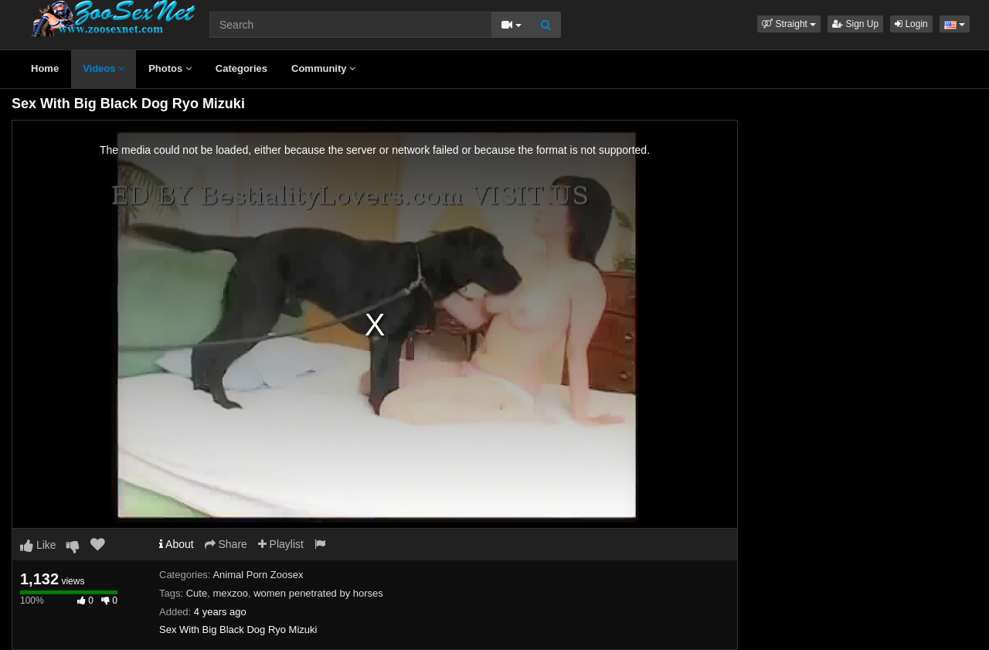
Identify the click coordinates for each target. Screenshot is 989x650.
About (176, 544)
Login (911, 24)
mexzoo (230, 593)
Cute (196, 593)
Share (226, 544)
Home (45, 68)
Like (38, 545)
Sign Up (855, 24)
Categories (241, 68)
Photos (170, 68)
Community (323, 68)
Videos (103, 68)
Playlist (281, 544)
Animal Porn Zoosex (257, 574)
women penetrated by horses (318, 593)
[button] (789, 23)
